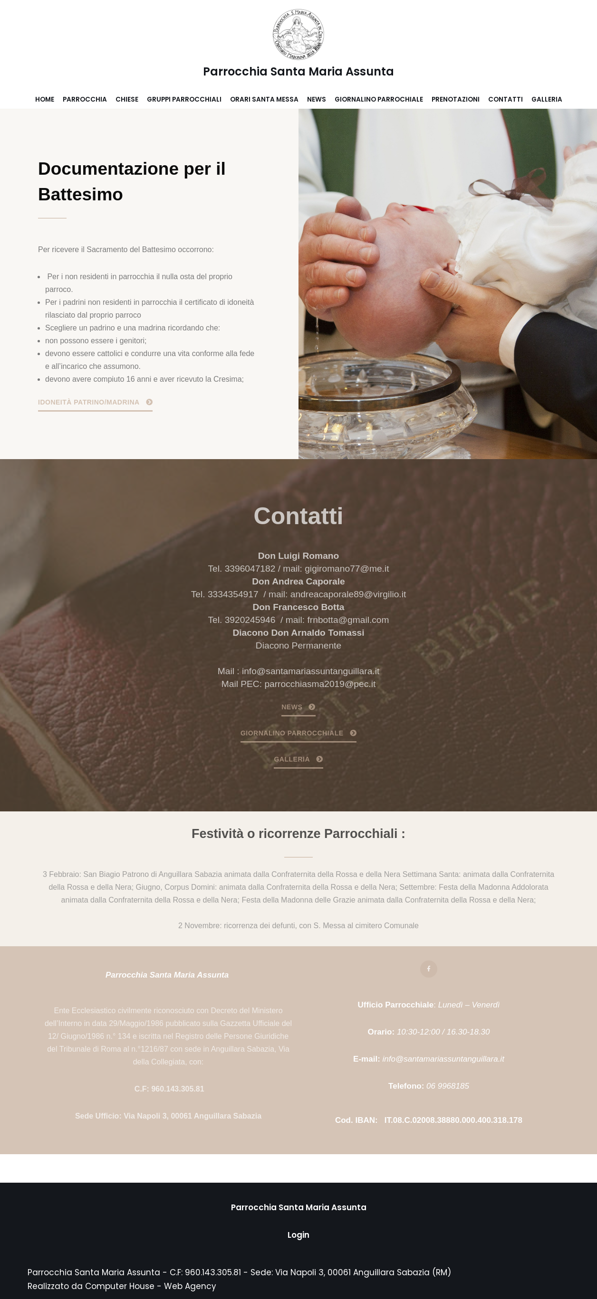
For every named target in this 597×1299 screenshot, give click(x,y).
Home (44, 99)
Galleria (546, 99)
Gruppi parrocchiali (184, 99)
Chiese (127, 99)
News (316, 99)
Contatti (505, 99)
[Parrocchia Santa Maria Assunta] (298, 45)
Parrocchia (85, 99)
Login (298, 1235)
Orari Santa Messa (264, 99)
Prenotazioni (456, 99)
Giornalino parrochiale (379, 99)
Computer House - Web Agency (150, 1286)
